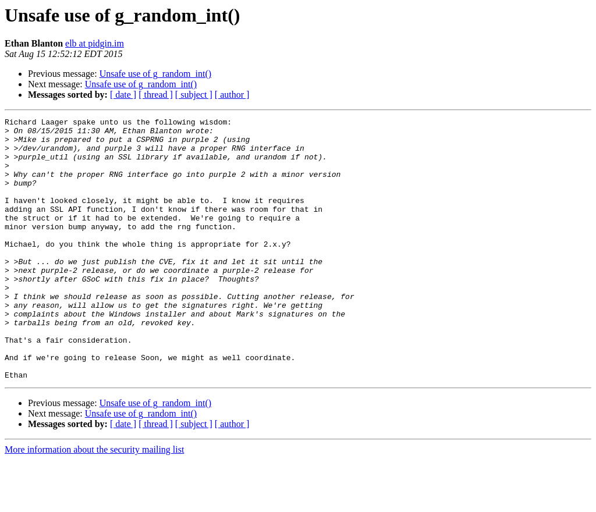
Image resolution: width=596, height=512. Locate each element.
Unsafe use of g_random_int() (155, 74)
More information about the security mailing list (94, 502)
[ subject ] (193, 94)
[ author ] (232, 94)
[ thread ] (156, 94)
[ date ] (123, 94)
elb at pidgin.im (94, 43)
